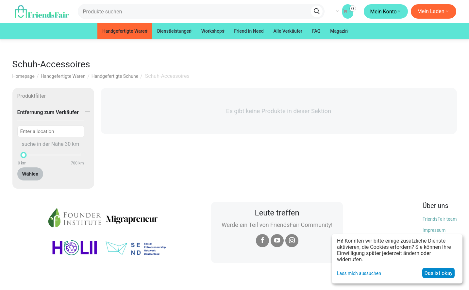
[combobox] (201, 11)
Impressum (434, 230)
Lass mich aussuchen (359, 273)
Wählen (30, 174)
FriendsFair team (440, 219)
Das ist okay (438, 273)
